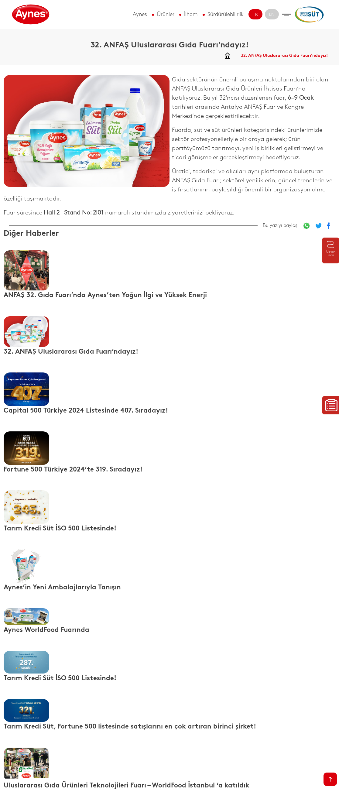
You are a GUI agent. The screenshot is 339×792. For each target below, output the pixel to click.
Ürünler (165, 14)
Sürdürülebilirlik (225, 14)
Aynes (140, 14)
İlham (191, 14)
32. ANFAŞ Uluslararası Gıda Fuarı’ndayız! (284, 56)
